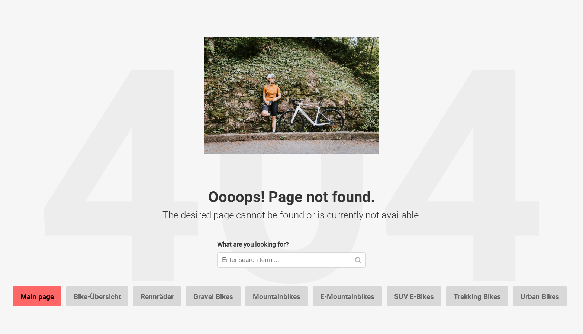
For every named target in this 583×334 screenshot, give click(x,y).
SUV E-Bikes (414, 296)
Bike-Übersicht (97, 296)
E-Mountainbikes (347, 296)
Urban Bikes (540, 296)
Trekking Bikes (477, 296)
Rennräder (157, 296)
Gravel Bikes (213, 296)
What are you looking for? (253, 244)
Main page (37, 296)
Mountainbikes (276, 296)
